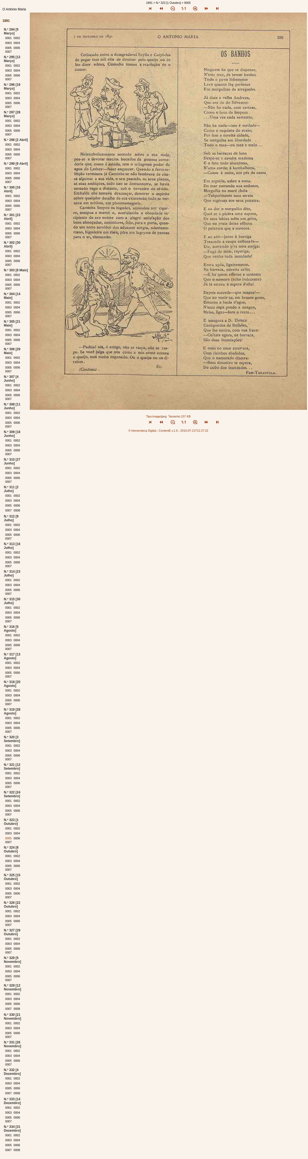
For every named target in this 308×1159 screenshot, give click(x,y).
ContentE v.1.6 (168, 430)
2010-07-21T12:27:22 (194, 430)
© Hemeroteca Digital (142, 430)
